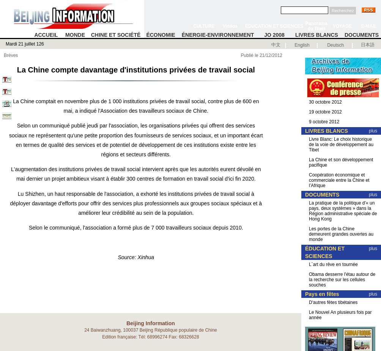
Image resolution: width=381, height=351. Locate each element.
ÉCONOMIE (160, 35)
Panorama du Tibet (316, 26)
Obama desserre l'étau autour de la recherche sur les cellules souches (342, 280)
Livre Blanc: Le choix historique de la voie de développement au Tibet (341, 145)
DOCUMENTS (362, 35)
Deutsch (335, 45)
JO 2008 (274, 35)
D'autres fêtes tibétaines (333, 302)
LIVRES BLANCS (316, 35)
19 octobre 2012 (325, 112)
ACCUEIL (46, 35)
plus (373, 131)
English (301, 45)
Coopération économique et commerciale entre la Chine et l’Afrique (339, 180)
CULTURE (203, 26)
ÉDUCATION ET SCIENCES (274, 26)
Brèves (11, 55)
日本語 (368, 44)
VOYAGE (342, 26)
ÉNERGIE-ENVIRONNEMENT (218, 35)
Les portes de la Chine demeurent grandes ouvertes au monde (341, 234)
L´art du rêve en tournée (333, 264)
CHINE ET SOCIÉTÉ (116, 35)
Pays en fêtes (322, 294)
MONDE (75, 35)
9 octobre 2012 (324, 121)
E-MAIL (369, 26)
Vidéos (230, 26)
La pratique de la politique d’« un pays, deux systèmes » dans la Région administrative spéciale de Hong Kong (343, 211)
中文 (275, 44)
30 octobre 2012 (325, 102)
